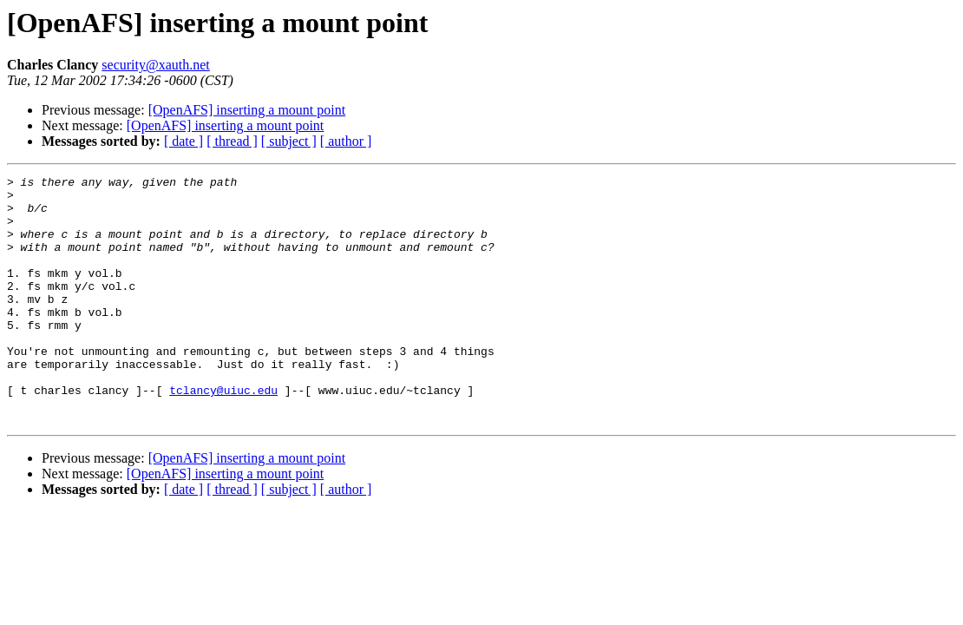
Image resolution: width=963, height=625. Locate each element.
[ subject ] (289, 141)
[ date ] (183, 141)
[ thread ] (232, 141)
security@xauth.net (155, 64)
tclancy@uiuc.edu (223, 434)
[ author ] (346, 141)
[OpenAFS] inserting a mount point (247, 109)
